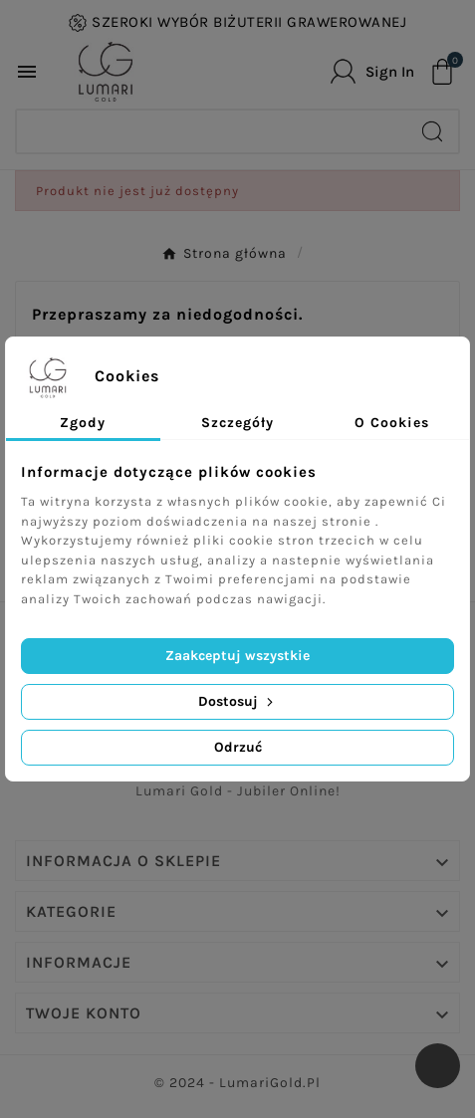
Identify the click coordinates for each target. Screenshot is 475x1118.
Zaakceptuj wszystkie (237, 655)
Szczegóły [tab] (237, 422)
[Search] (211, 131)
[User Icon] (372, 71)
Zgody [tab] (83, 422)
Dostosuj (237, 701)
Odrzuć (238, 747)
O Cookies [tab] (392, 422)
